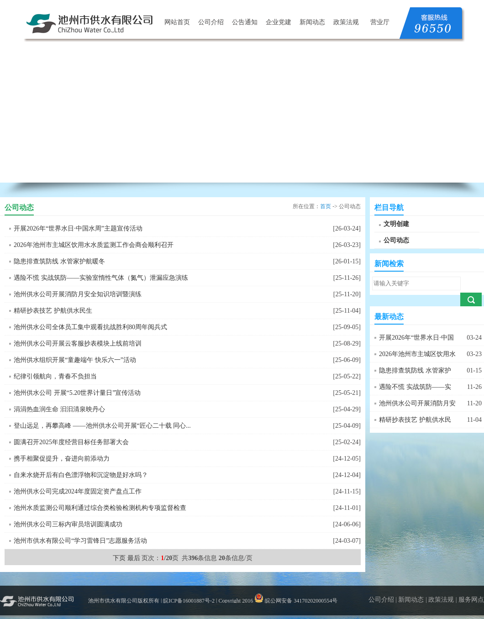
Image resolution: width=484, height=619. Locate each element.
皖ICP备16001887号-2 (189, 601)
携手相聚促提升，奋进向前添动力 (62, 458)
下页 (119, 558)
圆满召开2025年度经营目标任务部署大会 (71, 442)
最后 (133, 558)
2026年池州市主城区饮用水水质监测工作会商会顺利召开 (94, 244)
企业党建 (278, 22)
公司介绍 (211, 22)
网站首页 (177, 22)
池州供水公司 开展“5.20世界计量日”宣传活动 (77, 392)
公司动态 (396, 240)
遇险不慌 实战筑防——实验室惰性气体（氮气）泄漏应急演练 (101, 277)
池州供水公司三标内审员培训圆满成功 (68, 524)
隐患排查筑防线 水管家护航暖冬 (59, 261)
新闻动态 (312, 22)
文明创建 (396, 223)
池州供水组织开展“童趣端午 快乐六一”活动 (75, 360)
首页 (325, 206)
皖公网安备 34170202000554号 (295, 601)
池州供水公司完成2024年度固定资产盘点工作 (78, 491)
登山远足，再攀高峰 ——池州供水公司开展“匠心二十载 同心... (102, 425)
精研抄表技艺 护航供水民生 (53, 310)
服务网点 (471, 599)
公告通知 (245, 22)
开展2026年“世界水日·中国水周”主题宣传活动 (78, 228)
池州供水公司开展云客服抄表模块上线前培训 (78, 343)
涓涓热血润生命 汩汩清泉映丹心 (59, 409)
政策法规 (346, 22)
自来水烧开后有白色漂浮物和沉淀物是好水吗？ (81, 475)
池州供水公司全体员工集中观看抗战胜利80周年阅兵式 (90, 327)
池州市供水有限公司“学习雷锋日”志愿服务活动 (80, 540)
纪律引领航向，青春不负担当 (55, 376)
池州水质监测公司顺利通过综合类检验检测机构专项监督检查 (100, 507)
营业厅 (379, 22)
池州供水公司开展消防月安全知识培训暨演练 (78, 294)
